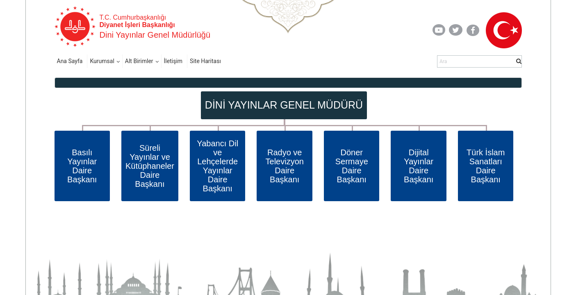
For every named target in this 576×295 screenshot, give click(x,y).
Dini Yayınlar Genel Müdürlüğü (155, 34)
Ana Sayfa (70, 61)
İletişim (173, 61)
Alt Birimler (139, 61)
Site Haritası (205, 61)
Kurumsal (102, 61)
